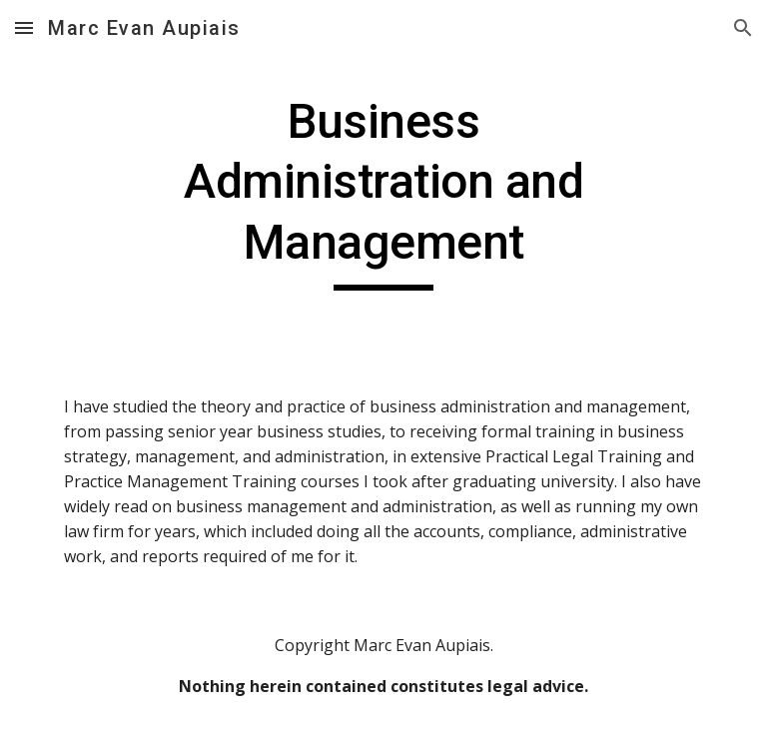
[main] (383, 191)
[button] (24, 27)
